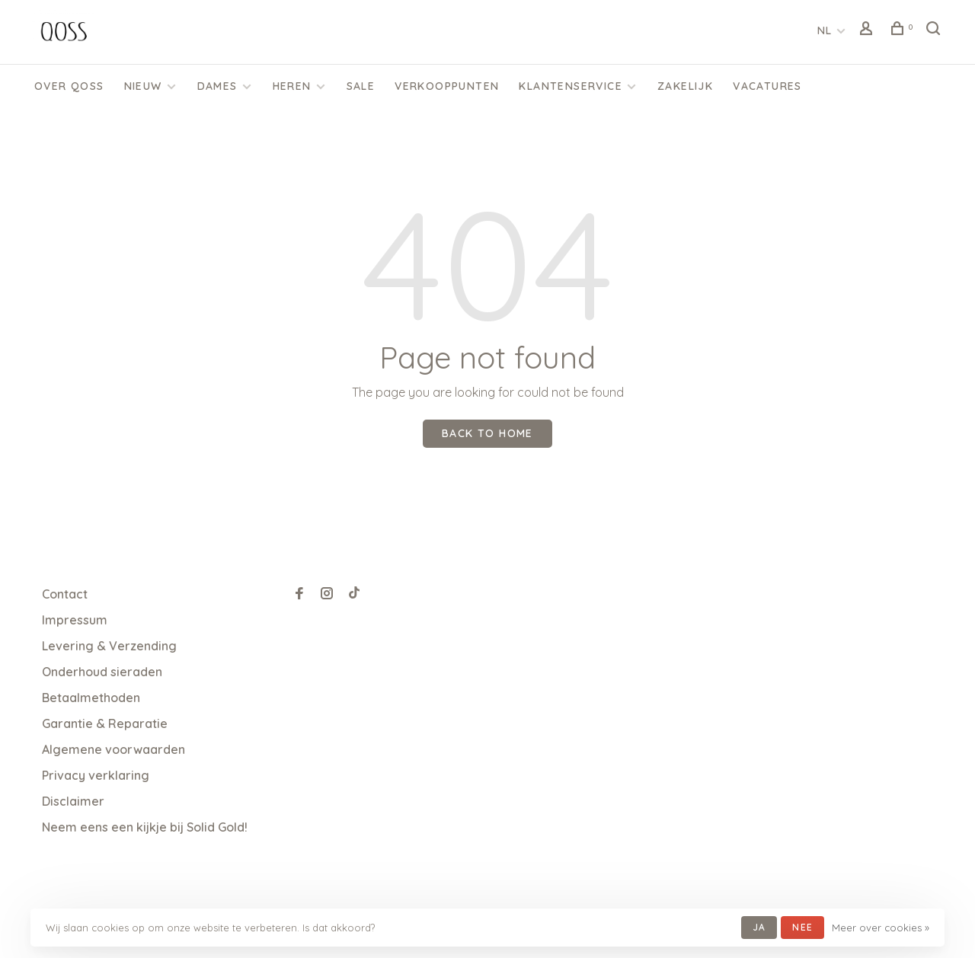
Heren (292, 86)
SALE (361, 86)
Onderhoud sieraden (102, 671)
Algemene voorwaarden (113, 749)
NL (825, 30)
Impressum (74, 619)
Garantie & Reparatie (105, 723)
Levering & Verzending (109, 645)
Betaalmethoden (91, 697)
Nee (802, 927)
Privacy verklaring (95, 775)
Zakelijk (685, 86)
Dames (217, 86)
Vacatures (767, 86)
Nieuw (143, 86)
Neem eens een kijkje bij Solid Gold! (145, 827)
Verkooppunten (447, 86)
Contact (65, 594)
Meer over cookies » (880, 927)
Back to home (487, 433)
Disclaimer (73, 801)
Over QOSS (69, 86)
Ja (759, 927)
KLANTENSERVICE (570, 86)
